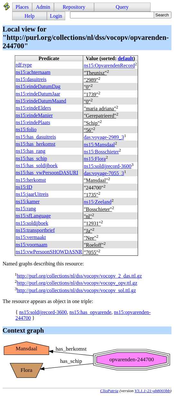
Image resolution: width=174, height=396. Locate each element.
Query (122, 7)
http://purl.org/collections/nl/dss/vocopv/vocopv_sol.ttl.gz (76, 290)
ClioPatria (109, 390)
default (125, 58)
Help (30, 16)
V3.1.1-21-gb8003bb (152, 390)
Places (22, 7)
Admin (43, 7)
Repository (74, 7)
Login (56, 16)
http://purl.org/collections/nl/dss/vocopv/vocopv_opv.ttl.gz (77, 283)
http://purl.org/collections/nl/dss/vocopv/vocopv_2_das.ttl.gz (79, 276)
